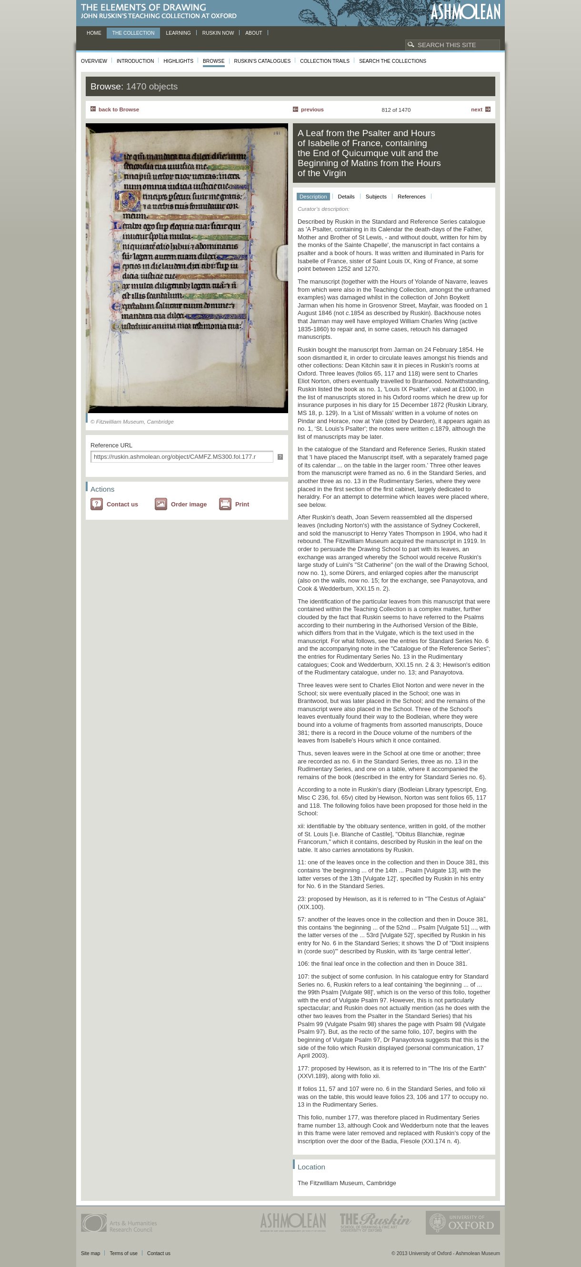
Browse (214, 61)
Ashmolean (465, 12)
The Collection (133, 33)
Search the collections (392, 61)
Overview (94, 61)
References (412, 196)
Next (476, 109)
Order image (189, 504)
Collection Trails (325, 61)
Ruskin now (218, 33)
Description (313, 196)
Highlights (178, 61)
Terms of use (124, 1253)
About (253, 33)
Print (242, 504)
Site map (90, 1253)
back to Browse (119, 109)
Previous (312, 109)
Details (346, 196)
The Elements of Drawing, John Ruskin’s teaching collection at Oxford (161, 12)
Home (94, 33)
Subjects (376, 196)
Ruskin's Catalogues (262, 61)
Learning (178, 33)
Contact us (122, 504)
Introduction (135, 61)
